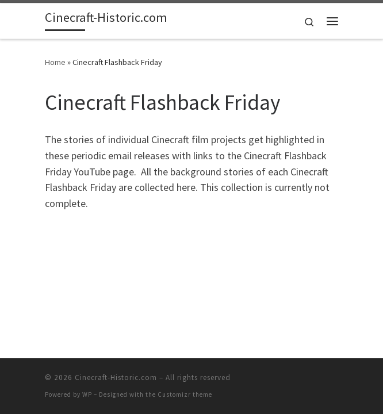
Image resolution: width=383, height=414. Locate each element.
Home (55, 62)
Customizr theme (185, 394)
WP (87, 394)
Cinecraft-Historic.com (116, 377)
